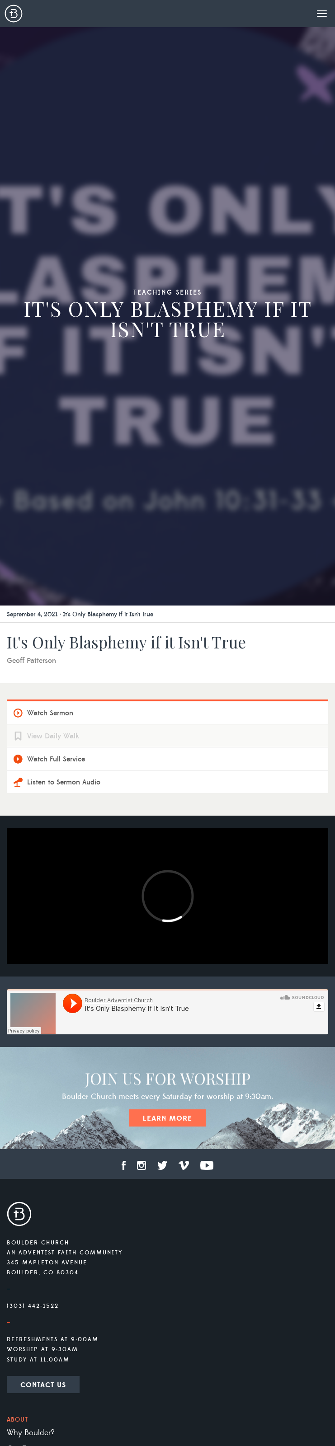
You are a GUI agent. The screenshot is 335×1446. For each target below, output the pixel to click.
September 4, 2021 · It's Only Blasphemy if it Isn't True (80, 614)
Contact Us (43, 1385)
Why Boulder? (31, 1433)
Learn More (167, 1118)
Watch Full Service (56, 759)
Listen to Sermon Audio (63, 782)
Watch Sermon (50, 713)
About (17, 1420)
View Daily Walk (53, 736)
